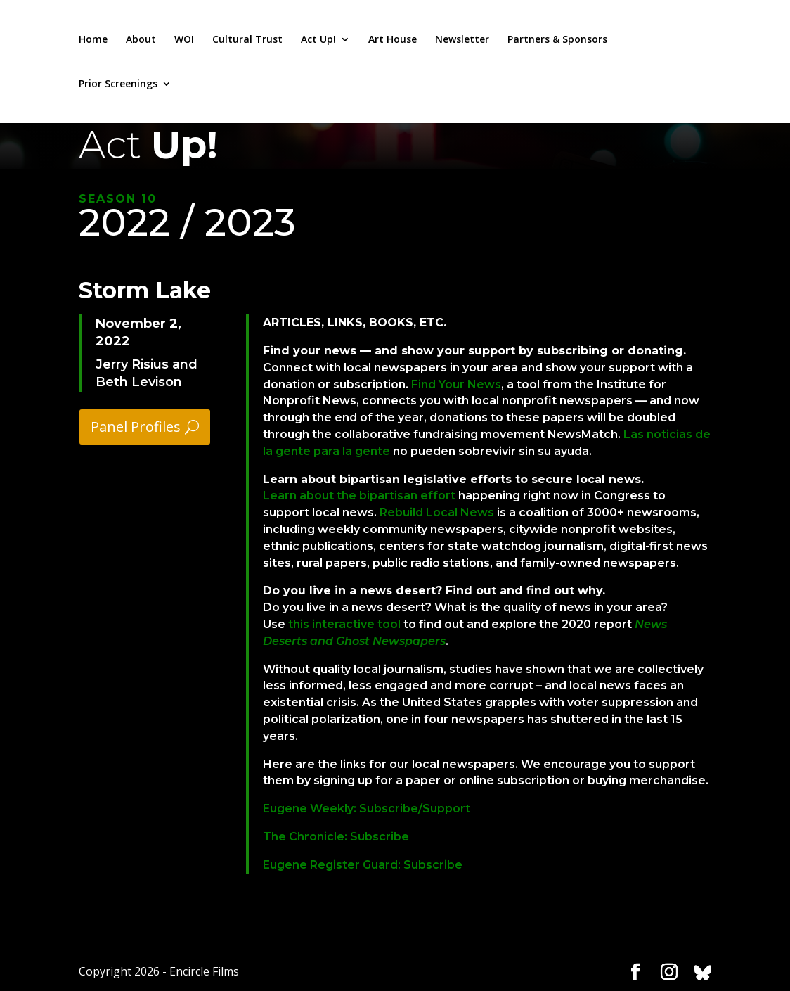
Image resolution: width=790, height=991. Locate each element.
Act (148, 145)
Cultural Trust (247, 40)
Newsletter (462, 40)
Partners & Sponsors (557, 40)
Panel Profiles (136, 426)
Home (93, 40)
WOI (184, 40)
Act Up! (318, 40)
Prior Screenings (118, 84)
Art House (392, 40)
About (141, 40)
